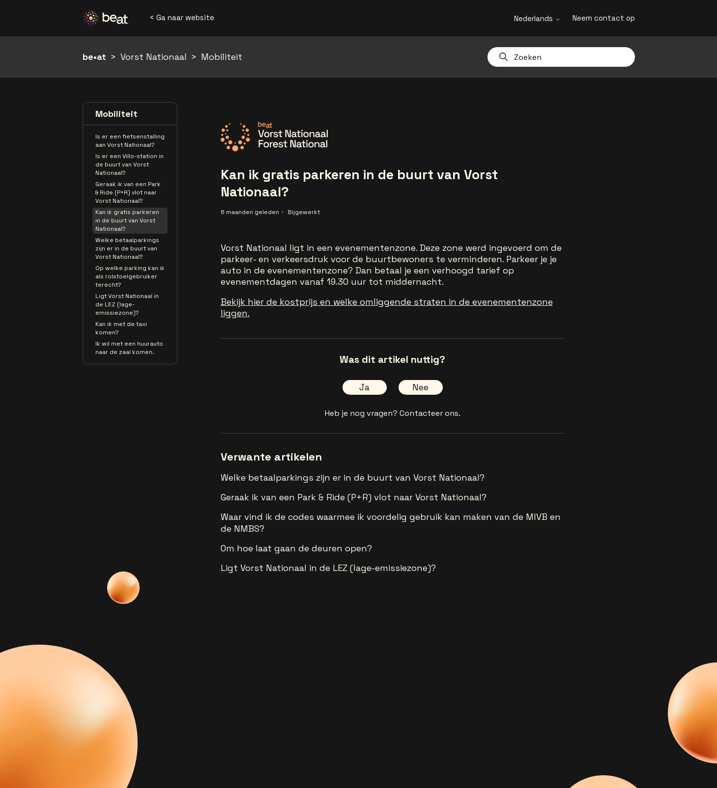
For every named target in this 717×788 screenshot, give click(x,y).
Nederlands (537, 18)
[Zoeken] (561, 57)
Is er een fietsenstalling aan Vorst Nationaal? (130, 141)
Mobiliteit (221, 56)
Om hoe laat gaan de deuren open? (296, 548)
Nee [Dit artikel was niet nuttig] (420, 387)
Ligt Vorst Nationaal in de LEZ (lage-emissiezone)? (127, 304)
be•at (94, 56)
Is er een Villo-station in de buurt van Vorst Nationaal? (129, 164)
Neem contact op (604, 18)
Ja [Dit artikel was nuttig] (364, 387)
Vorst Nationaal (153, 56)
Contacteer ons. (430, 413)
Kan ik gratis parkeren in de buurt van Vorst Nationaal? (127, 220)
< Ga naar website (181, 17)
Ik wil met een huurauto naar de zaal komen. (129, 348)
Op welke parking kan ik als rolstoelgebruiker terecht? (130, 276)
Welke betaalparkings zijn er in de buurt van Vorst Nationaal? (127, 248)
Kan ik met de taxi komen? (121, 328)
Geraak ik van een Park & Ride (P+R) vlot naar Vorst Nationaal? (128, 192)
